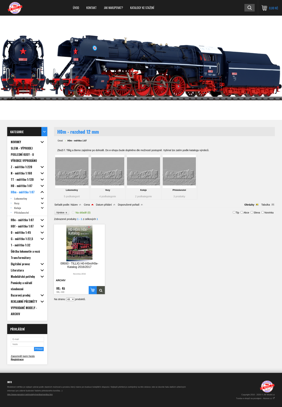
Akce (246, 212)
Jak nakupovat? (113, 8)
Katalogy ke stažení (142, 8)
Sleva (257, 212)
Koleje (143, 190)
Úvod (76, 8)
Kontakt (91, 8)
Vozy (107, 190)
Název (74, 204)
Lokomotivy (72, 190)
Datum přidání (104, 204)
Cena (87, 204)
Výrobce (61, 212)
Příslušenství (179, 190)
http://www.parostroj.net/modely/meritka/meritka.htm (30, 394)
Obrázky (249, 204)
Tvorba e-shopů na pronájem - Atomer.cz (255, 398)
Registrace (17, 359)
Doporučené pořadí (128, 204)
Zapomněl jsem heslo (23, 356)
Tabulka (265, 204)
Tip (237, 212)
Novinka (269, 212)
